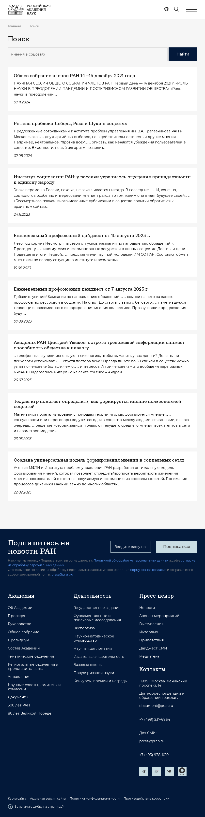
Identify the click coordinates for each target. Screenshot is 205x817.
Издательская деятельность (99, 657)
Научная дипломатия (93, 649)
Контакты (152, 669)
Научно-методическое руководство (94, 638)
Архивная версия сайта (48, 798)
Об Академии (20, 608)
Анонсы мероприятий (159, 616)
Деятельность (92, 595)
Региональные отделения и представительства (33, 666)
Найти (182, 54)
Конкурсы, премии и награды (100, 681)
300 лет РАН (19, 705)
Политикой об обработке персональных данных (131, 560)
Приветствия (151, 640)
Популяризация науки (94, 673)
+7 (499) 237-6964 (154, 720)
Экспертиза (84, 628)
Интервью (148, 632)
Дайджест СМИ (153, 648)
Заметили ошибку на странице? (36, 806)
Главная (14, 26)
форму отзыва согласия (148, 570)
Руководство (19, 624)
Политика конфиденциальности (95, 798)
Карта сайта (17, 798)
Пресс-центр (156, 595)
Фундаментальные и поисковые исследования (97, 618)
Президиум (18, 640)
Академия (21, 595)
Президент (18, 616)
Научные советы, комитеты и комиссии (34, 687)
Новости (147, 608)
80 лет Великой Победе (29, 713)
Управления (19, 677)
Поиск (34, 26)
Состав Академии (24, 648)
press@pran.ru (62, 574)
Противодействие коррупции (146, 798)
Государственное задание (97, 608)
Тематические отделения (31, 656)
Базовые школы (88, 665)
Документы (18, 697)
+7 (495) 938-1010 (154, 755)
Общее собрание (23, 632)
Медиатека (149, 656)
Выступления (151, 624)
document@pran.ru (156, 706)
